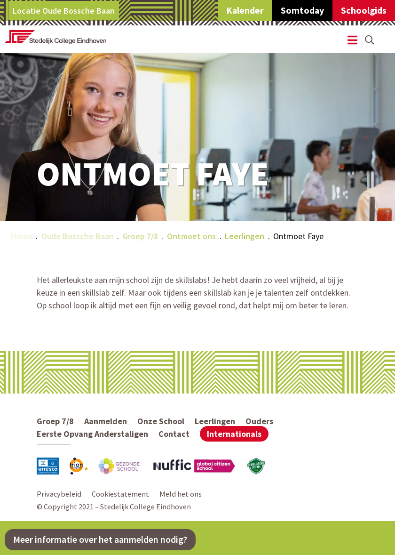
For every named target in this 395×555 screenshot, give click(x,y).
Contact (174, 433)
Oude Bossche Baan (77, 236)
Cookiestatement (120, 494)
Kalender (245, 10)
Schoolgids (364, 10)
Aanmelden (105, 421)
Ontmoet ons (191, 236)
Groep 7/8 (140, 236)
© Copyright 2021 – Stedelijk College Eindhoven (114, 506)
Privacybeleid (59, 494)
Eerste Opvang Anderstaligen (92, 433)
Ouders (259, 421)
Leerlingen (244, 236)
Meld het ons (180, 494)
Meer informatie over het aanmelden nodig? (100, 539)
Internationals (234, 433)
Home (21, 236)
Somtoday (302, 10)
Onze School (160, 421)
